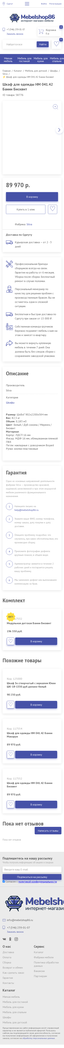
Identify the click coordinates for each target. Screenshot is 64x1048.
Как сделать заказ (13, 972)
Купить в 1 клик (26, 209)
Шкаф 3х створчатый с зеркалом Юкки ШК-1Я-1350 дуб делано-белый (31, 684)
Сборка (7, 962)
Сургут (10, 3)
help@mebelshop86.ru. (27, 510)
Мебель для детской (15, 1022)
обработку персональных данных (38, 1038)
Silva (29, 224)
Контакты (8, 983)
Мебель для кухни (41, 60)
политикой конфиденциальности (37, 881)
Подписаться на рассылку (32, 877)
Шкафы (10, 402)
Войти (44, 3)
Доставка (8, 952)
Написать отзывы (48, 830)
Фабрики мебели (44, 957)
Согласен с (30, 881)
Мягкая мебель (8, 60)
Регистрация (55, 3)
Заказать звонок (15, 33)
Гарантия (8, 977)
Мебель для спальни (14, 1012)
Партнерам (40, 976)
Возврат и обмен (13, 967)
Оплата (7, 957)
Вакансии (39, 971)
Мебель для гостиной (24, 60)
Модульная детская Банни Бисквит (29, 623)
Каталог (38, 952)
